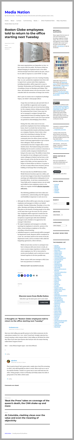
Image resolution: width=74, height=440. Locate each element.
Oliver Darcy (57, 306)
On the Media (57, 308)
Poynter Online (57, 311)
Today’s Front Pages (59, 322)
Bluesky (56, 186)
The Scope (56, 317)
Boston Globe (8, 47)
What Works (57, 327)
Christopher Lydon (58, 256)
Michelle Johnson (58, 298)
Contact (18, 20)
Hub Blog (56, 276)
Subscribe (44, 302)
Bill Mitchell (57, 247)
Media (6, 45)
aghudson (14, 360)
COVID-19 (7, 49)
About (12, 20)
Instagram (56, 192)
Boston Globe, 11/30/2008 (60, 148)
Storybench (57, 316)
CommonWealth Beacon (60, 258)
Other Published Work (48, 20)
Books (35, 20)
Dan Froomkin (57, 261)
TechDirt (56, 319)
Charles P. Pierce (58, 251)
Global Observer (58, 275)
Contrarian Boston (58, 259)
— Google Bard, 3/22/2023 (59, 129)
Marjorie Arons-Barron (59, 289)
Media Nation (17, 12)
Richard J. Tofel (58, 312)
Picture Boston (57, 309)
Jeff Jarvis (56, 283)
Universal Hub (57, 325)
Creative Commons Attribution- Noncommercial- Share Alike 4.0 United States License (61, 108)
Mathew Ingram (58, 291)
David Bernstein (58, 264)
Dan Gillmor (57, 262)
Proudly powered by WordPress (19, 433)
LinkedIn (56, 190)
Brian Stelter (57, 250)
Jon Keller (56, 286)
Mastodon (56, 189)
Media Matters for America (60, 295)
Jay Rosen (56, 281)
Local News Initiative (60, 93)
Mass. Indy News (61, 20)
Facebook (56, 184)
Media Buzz (57, 294)
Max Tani (56, 292)
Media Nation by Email (11, 24)
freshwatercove (13, 327)
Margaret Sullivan (58, 287)
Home (7, 20)
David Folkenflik (58, 265)
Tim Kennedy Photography (60, 320)
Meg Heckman (57, 297)
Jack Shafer (57, 278)
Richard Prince (57, 314)
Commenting (27, 20)
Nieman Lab (57, 305)
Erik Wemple (57, 267)
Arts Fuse (56, 245)
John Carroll (57, 284)
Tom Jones (56, 323)
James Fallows (57, 280)
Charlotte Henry (58, 253)
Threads (56, 187)
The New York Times (63, 91)
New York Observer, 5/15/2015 (61, 140)
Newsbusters (57, 303)
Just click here (60, 46)
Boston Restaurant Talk (59, 248)
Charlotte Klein (57, 255)
